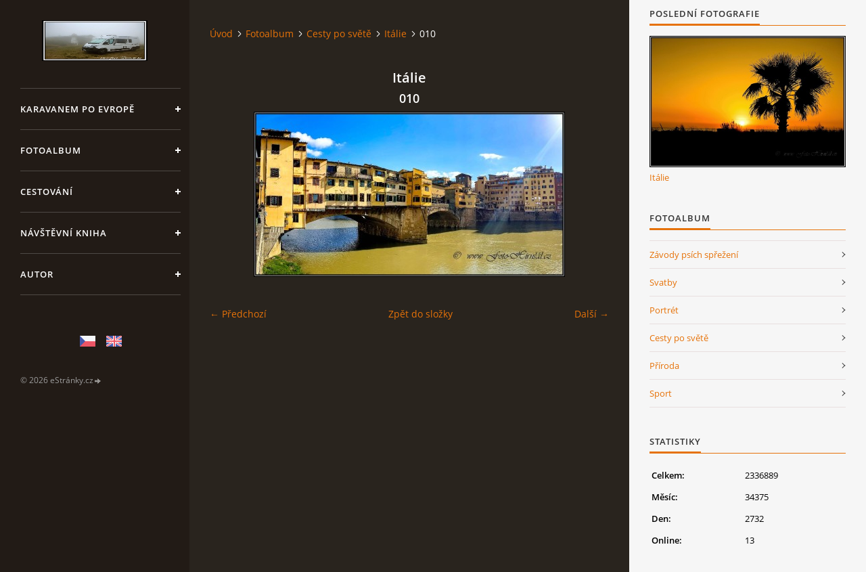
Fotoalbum (50, 150)
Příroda (664, 365)
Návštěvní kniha (63, 233)
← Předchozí (238, 313)
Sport (661, 393)
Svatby (663, 282)
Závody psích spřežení (694, 254)
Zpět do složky (420, 313)
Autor (36, 274)
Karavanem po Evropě (77, 109)
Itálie (395, 33)
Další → (591, 313)
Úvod (221, 33)
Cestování (46, 191)
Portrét (664, 310)
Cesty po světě (338, 33)
